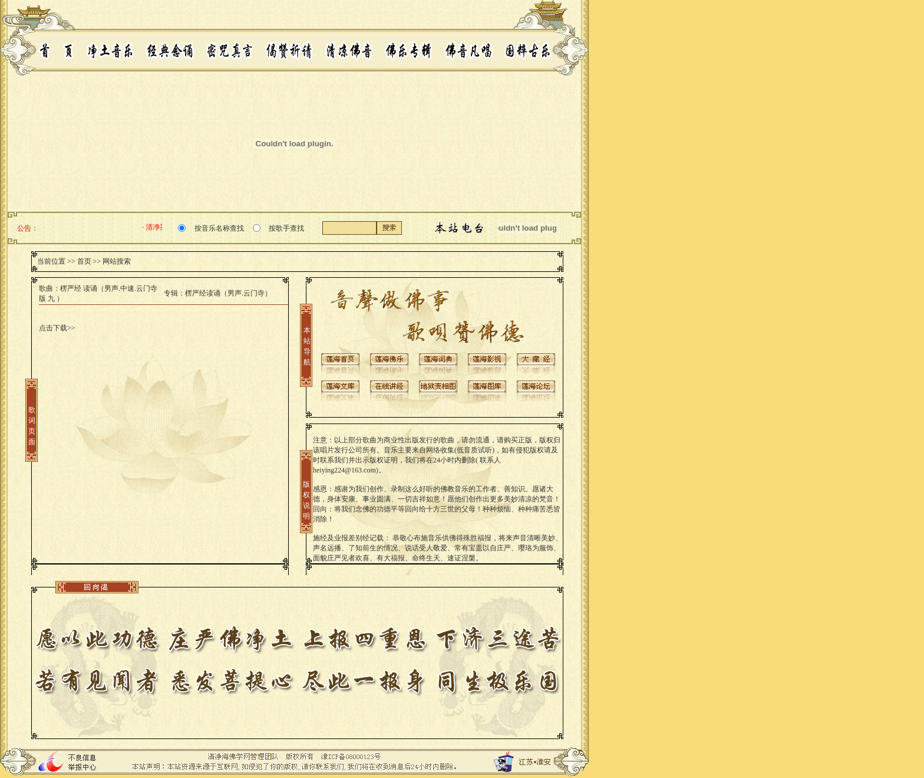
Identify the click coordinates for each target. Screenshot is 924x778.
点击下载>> (57, 328)
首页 (84, 261)
